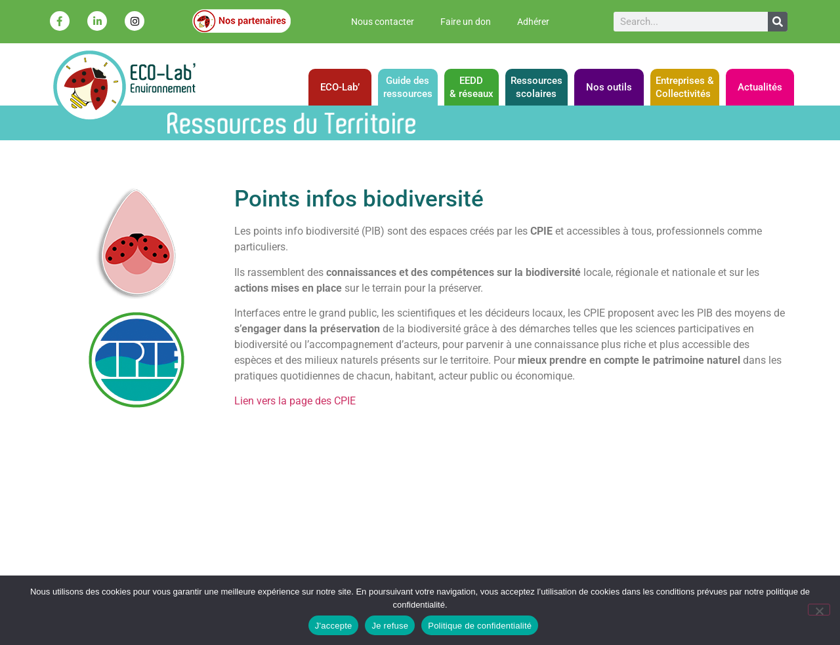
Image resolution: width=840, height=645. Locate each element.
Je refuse (389, 626)
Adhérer (533, 21)
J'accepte (333, 626)
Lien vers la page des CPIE (295, 401)
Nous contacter (382, 21)
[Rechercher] (778, 21)
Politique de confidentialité (480, 626)
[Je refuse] (819, 610)
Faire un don (465, 21)
